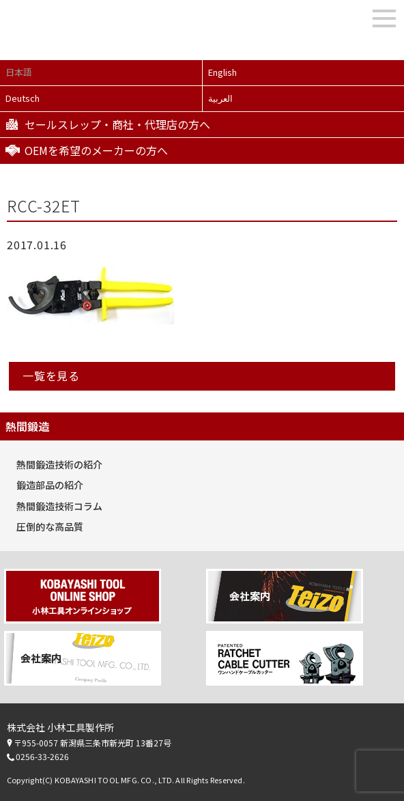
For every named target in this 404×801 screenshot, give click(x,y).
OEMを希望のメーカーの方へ (96, 150)
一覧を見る (51, 375)
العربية (220, 98)
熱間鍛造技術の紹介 (59, 464)
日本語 (18, 72)
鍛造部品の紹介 (49, 485)
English (222, 72)
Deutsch (22, 98)
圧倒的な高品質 (49, 526)
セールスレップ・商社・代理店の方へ (117, 124)
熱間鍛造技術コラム (59, 506)
